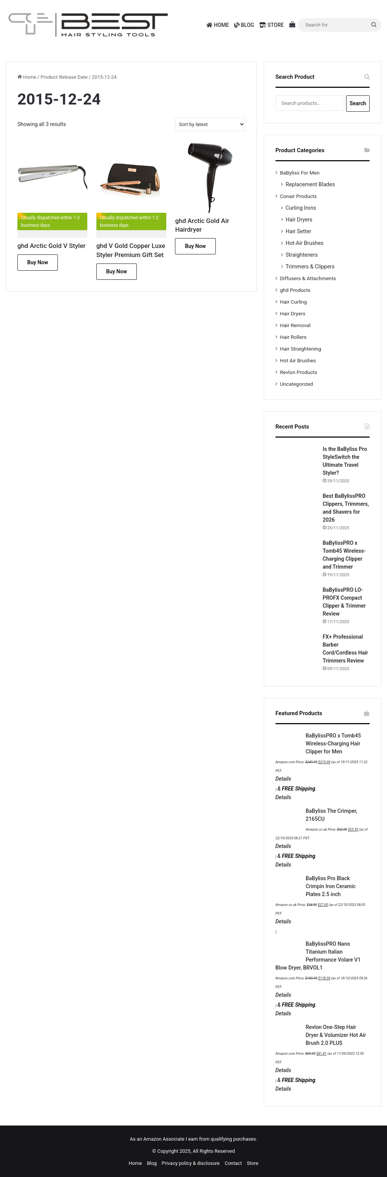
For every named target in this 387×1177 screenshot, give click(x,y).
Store (271, 25)
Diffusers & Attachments (308, 278)
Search (358, 103)
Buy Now (37, 262)
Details (283, 779)
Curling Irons (301, 208)
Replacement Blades (310, 184)
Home (217, 25)
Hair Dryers (299, 220)
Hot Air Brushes (298, 360)
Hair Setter (298, 231)
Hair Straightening (300, 349)
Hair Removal (295, 325)
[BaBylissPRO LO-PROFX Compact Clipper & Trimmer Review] (296, 607)
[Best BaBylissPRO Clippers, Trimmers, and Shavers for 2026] (296, 513)
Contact (232, 1163)
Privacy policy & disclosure (191, 1163)
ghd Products (295, 290)
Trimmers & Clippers (310, 266)
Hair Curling (293, 302)
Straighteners (302, 255)
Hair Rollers (293, 337)
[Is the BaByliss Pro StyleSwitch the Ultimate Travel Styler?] (296, 466)
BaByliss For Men (300, 173)
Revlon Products (298, 372)
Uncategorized (296, 384)
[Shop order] (210, 124)
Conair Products (298, 196)
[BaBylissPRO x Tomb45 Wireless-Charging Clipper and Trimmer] (296, 560)
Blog (244, 25)
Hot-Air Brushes (305, 243)
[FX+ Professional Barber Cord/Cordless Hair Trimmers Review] (296, 654)
